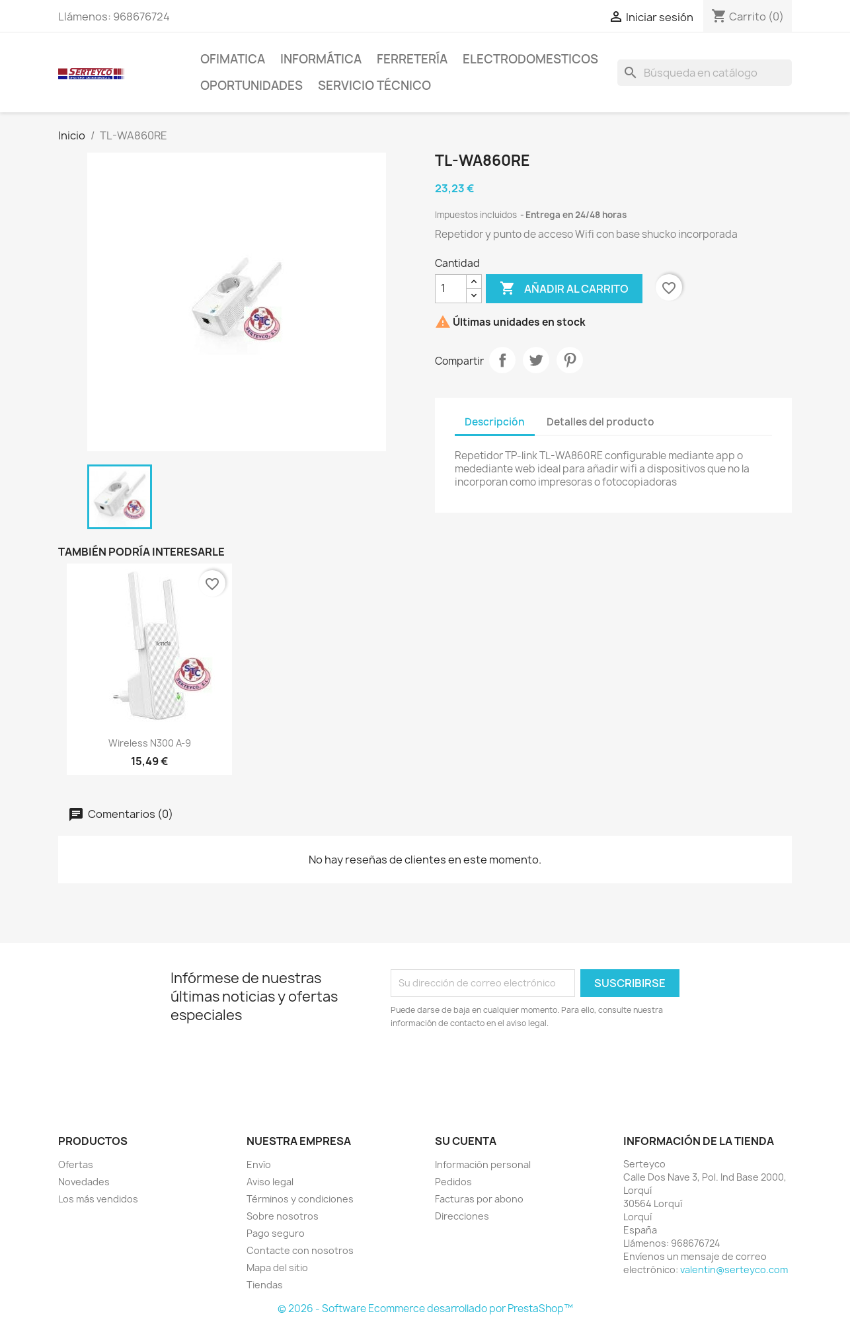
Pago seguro (276, 1233)
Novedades (84, 1181)
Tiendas (265, 1284)
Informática (321, 59)
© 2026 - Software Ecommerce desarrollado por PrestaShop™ (425, 1308)
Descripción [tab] (495, 422)
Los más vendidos (98, 1199)
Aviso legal (270, 1181)
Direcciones (462, 1216)
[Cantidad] (451, 288)
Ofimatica (232, 59)
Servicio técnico (374, 85)
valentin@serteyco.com (734, 1269)
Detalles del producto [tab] (600, 422)
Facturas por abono (479, 1199)
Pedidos (453, 1181)
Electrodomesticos (530, 59)
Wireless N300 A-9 (149, 743)
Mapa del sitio (277, 1267)
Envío (259, 1164)
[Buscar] (704, 72)
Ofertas (75, 1164)
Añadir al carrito (564, 288)
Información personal (483, 1164)
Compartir (502, 360)
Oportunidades (251, 85)
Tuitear (536, 360)
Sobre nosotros (283, 1216)
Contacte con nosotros (300, 1250)
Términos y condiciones (300, 1199)
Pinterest (570, 360)
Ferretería (412, 59)
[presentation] (501, 1066)
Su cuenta (465, 1141)
